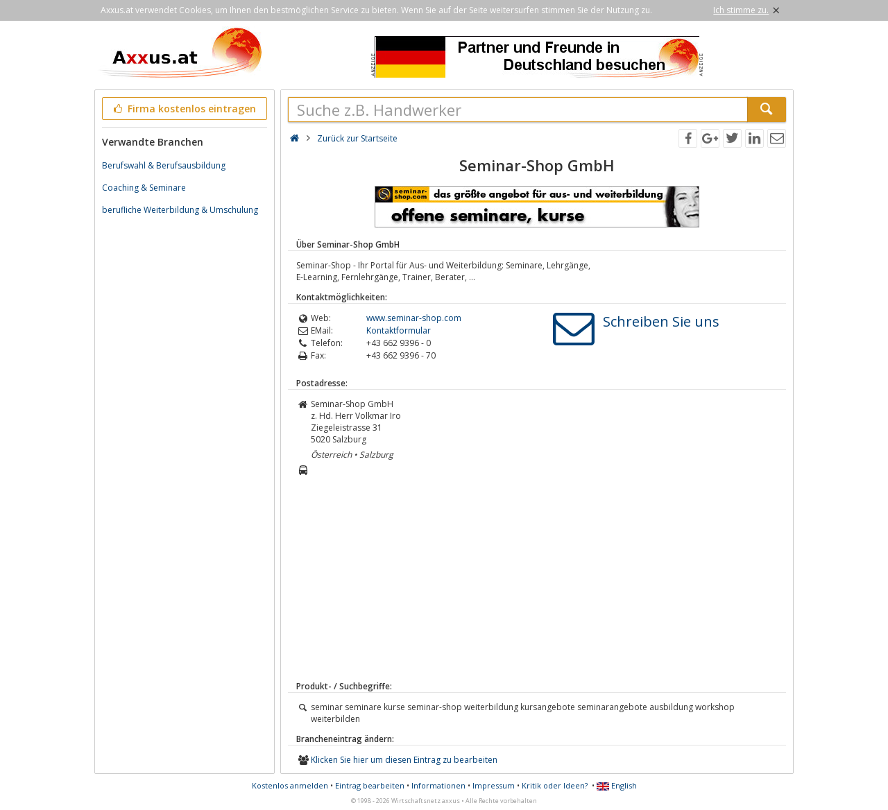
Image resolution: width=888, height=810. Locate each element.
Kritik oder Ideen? (555, 785)
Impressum (493, 785)
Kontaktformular (398, 330)
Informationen (438, 785)
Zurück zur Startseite (357, 138)
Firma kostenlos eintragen (183, 108)
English (617, 785)
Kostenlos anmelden (290, 785)
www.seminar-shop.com (413, 318)
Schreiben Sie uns (661, 321)
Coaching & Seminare (144, 187)
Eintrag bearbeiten (369, 785)
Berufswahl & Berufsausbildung (163, 165)
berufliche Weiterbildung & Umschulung (180, 210)
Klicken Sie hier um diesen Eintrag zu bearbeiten (404, 760)
